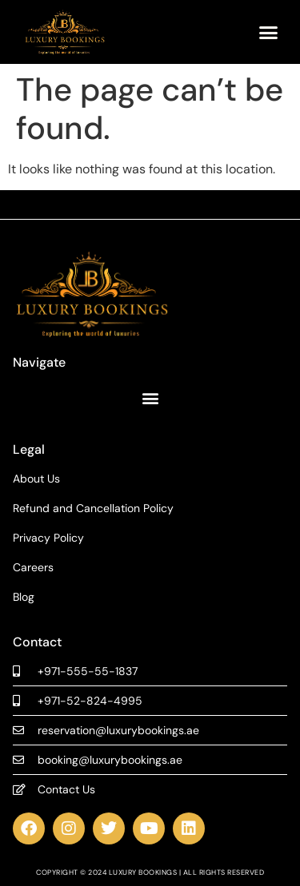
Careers (33, 567)
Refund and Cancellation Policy (93, 508)
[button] (268, 32)
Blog (23, 597)
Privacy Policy (48, 538)
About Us (36, 479)
